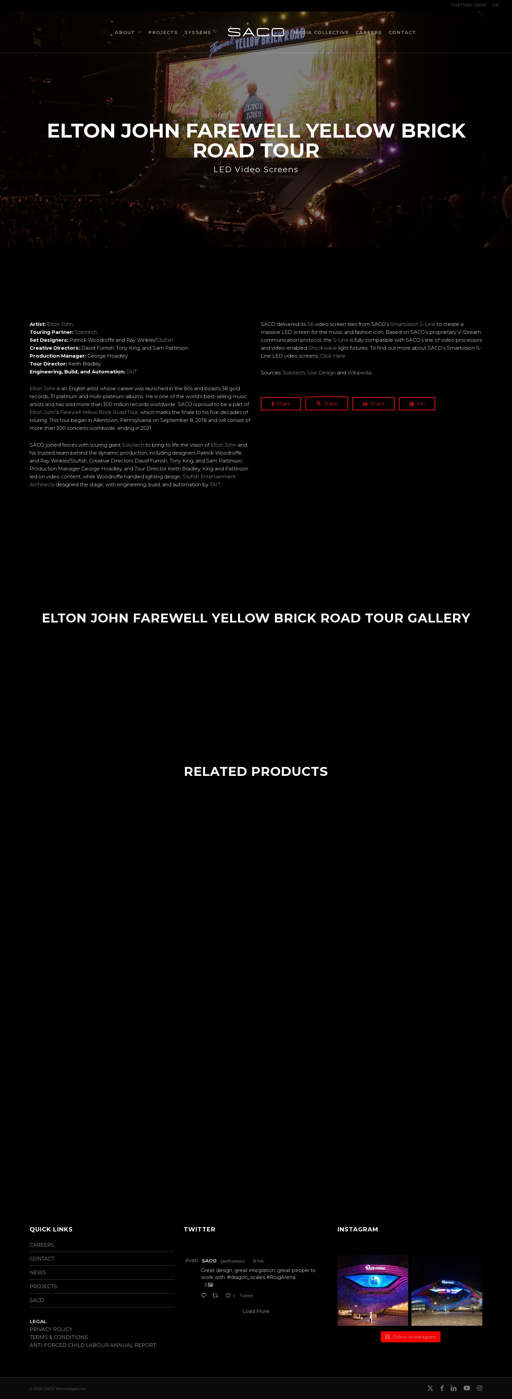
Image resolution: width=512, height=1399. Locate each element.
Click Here (333, 356)
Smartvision (404, 324)
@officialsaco (233, 1260)
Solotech (86, 332)
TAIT (131, 371)
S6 (310, 324)
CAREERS (42, 1245)
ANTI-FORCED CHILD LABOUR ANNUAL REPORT (93, 1345)
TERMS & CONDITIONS (59, 1337)
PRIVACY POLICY (51, 1329)
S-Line (427, 324)
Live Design (321, 372)
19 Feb (258, 1260)
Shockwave (322, 348)
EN (496, 5)
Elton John (60, 324)
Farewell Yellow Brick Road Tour (99, 412)
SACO (37, 1300)
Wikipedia (359, 372)
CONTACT (42, 1259)
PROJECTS (43, 1286)
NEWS (38, 1272)
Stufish (164, 340)
